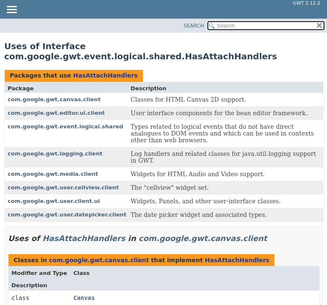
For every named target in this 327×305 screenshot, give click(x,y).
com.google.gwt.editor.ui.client (56, 113)
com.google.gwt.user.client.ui (54, 201)
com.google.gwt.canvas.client (54, 99)
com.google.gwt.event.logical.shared (65, 126)
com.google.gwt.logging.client (55, 153)
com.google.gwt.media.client (53, 174)
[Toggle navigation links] (11, 10)
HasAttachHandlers (105, 75)
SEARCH (194, 26)
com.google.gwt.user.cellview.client (63, 187)
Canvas (84, 297)
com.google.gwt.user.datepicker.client (67, 214)
